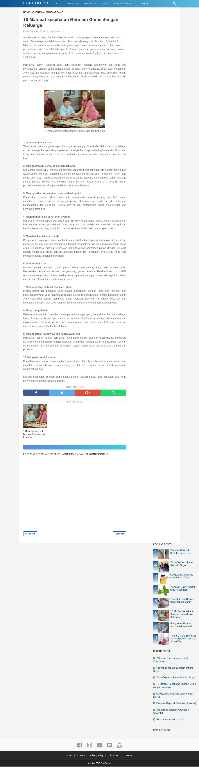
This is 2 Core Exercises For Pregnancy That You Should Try (183, 639)
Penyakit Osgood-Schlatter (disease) (180, 552)
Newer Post (30, 534)
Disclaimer (114, 756)
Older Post (119, 534)
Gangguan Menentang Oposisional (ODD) (181, 576)
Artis (58, 4)
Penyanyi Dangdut (123, 4)
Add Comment (56, 32)
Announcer (89, 4)
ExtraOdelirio (35, 3)
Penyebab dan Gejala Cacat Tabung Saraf (181, 601)
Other (142, 4)
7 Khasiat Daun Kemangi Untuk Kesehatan (183, 589)
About (68, 756)
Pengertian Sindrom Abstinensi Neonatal (181, 625)
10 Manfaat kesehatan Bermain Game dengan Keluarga (34, 434)
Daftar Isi (129, 756)
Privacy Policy (96, 756)
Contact (80, 756)
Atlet (105, 4)
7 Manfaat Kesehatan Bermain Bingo (181, 564)
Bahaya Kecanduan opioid (169, 719)
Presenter (72, 4)
